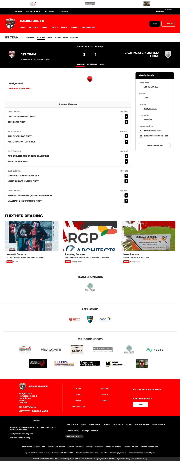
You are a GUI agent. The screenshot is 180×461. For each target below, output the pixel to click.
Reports (74, 37)
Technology (118, 424)
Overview (30, 37)
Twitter (18, 11)
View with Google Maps (19, 88)
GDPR (129, 424)
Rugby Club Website (113, 447)
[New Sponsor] (148, 236)
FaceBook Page (33, 11)
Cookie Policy (73, 431)
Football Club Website (56, 447)
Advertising (94, 424)
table (101, 64)
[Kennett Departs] (31, 236)
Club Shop (63, 11)
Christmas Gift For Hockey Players (142, 453)
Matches (41, 37)
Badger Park (150, 108)
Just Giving (49, 11)
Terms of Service (141, 424)
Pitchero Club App (131, 447)
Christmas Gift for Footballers (87, 453)
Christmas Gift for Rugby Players (113, 453)
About (83, 424)
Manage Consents (90, 431)
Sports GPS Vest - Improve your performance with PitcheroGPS (49, 453)
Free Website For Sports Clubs (33, 447)
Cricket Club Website (75, 447)
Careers (106, 424)
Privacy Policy (158, 424)
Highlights (92, 64)
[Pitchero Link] (170, 12)
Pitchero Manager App (149, 447)
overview (80, 64)
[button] (22, 27)
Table (49, 37)
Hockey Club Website (94, 447)
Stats (65, 37)
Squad (57, 37)
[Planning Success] (90, 236)
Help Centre (72, 424)
